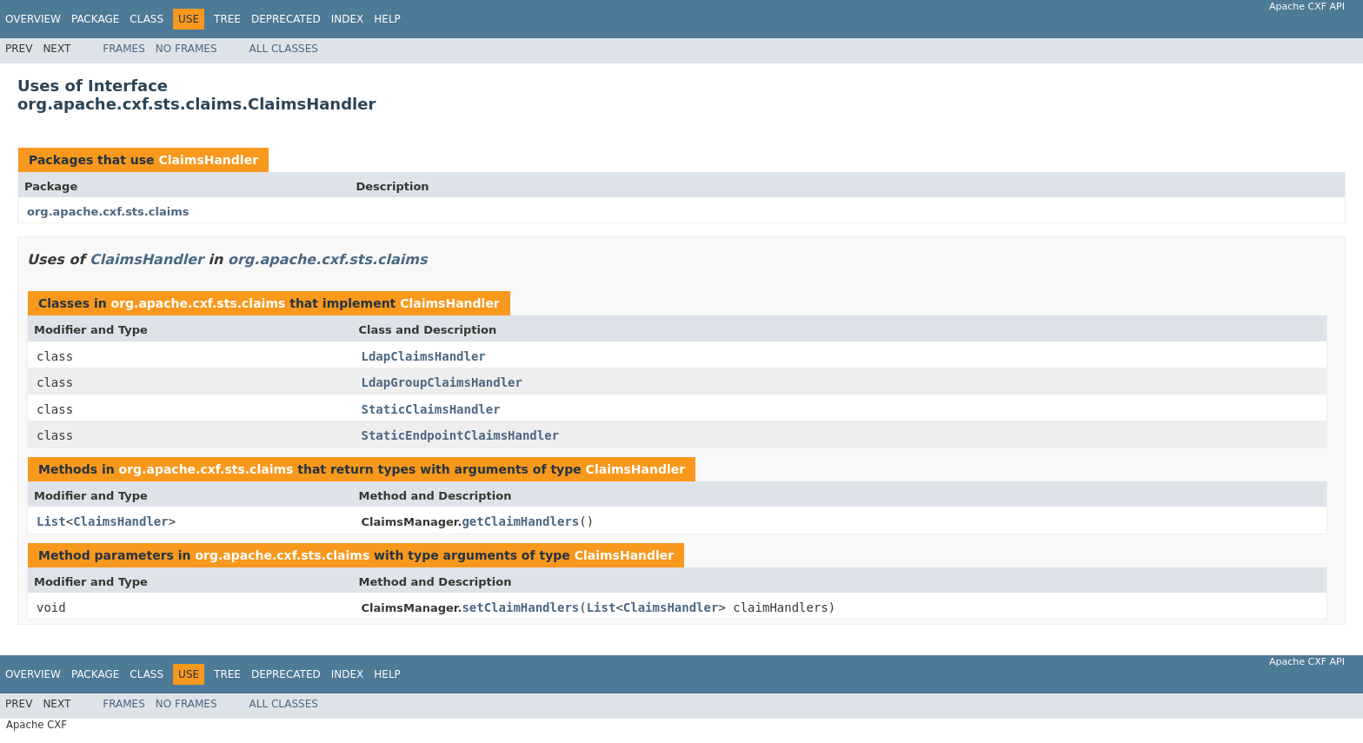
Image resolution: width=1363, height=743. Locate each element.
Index (347, 19)
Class (146, 19)
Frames (124, 49)
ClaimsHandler (208, 160)
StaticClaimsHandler (431, 409)
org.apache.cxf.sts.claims (108, 211)
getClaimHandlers (520, 521)
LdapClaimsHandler (424, 356)
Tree (227, 19)
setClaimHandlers (520, 607)
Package (95, 19)
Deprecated (286, 19)
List (51, 521)
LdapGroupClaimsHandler (442, 382)
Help (387, 19)
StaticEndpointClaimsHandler (461, 435)
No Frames (186, 49)
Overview (33, 19)
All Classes (283, 49)
